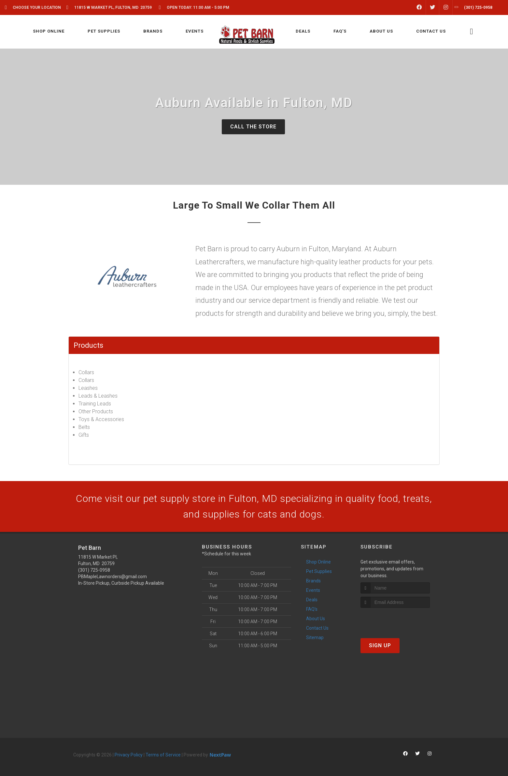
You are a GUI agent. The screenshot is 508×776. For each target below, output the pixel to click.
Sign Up (380, 645)
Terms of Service (163, 754)
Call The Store (253, 127)
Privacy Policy (129, 754)
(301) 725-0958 (94, 570)
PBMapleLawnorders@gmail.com (112, 576)
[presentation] (395, 620)
